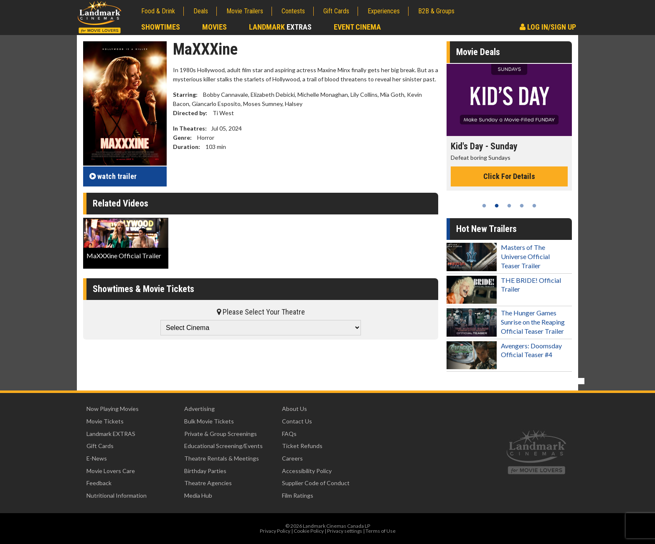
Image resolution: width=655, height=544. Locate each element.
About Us (294, 408)
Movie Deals (478, 52)
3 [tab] (509, 205)
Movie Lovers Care (110, 470)
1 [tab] (484, 205)
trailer (113, 176)
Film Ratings (297, 495)
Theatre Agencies (208, 482)
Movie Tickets (105, 421)
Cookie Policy (309, 531)
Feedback (99, 482)
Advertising (199, 408)
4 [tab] (522, 205)
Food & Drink (158, 11)
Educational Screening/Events (223, 445)
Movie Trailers (244, 11)
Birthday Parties (205, 470)
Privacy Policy (275, 531)
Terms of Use (381, 531)
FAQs (289, 433)
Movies (214, 27)
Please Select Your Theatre (261, 311)
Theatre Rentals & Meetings (221, 458)
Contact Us (297, 421)
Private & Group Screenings (220, 433)
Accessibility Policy (307, 470)
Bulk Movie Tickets (209, 421)
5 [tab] (534, 205)
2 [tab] (497, 205)
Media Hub (198, 495)
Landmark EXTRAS (110, 433)
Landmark (280, 27)
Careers (292, 458)
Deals (200, 11)
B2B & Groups (436, 11)
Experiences (384, 11)
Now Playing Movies (112, 408)
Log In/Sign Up (548, 27)
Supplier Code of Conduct (316, 482)
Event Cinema (357, 27)
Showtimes (160, 27)
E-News (96, 458)
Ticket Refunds (302, 445)
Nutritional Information (116, 495)
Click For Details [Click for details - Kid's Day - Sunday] (509, 176)
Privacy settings (344, 531)
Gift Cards (336, 11)
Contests (293, 11)
